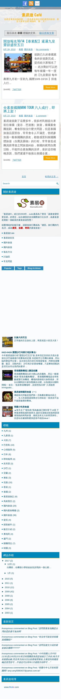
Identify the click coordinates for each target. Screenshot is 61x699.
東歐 (6, 477)
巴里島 (7, 445)
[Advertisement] (30, 302)
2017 (7, 561)
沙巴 (6, 468)
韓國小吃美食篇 (21, 407)
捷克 (6, 520)
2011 (7, 583)
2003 (7, 613)
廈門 (6, 538)
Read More (50, 87)
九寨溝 (7, 435)
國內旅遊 (8, 247)
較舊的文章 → (51, 176)
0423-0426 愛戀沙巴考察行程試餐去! (19, 352)
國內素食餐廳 (10, 510)
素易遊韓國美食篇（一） (25, 392)
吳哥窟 (7, 463)
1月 (9, 573)
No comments (42, 49)
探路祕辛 (8, 524)
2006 (7, 600)
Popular (8, 268)
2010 (7, 587)
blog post (32, 628)
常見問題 (8, 261)
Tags (19, 268)
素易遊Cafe (9, 233)
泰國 (21, 49)
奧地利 (7, 534)
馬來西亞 (8, 501)
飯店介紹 (8, 529)
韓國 (6, 548)
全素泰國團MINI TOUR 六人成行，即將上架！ (29, 109)
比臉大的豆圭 (20, 337)
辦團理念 (8, 543)
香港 (6, 487)
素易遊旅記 (9, 496)
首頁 (24, 176)
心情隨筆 (8, 449)
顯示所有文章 (46, 33)
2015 (7, 579)
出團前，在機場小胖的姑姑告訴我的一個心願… (29, 567)
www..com (11, 687)
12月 (9, 564)
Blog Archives (34, 268)
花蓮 (6, 482)
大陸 (6, 440)
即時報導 (8, 459)
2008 (7, 596)
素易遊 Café (32, 15)
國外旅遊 (28, 49)
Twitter (16, 89)
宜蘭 (6, 473)
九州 (6, 431)
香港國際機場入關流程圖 (25, 370)
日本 (6, 454)
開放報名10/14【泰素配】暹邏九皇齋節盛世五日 (29, 42)
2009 (7, 591)
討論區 (7, 256)
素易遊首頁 (9, 238)
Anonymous (7, 628)
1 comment (41, 115)
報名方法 (8, 252)
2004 (7, 608)
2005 (7, 604)
